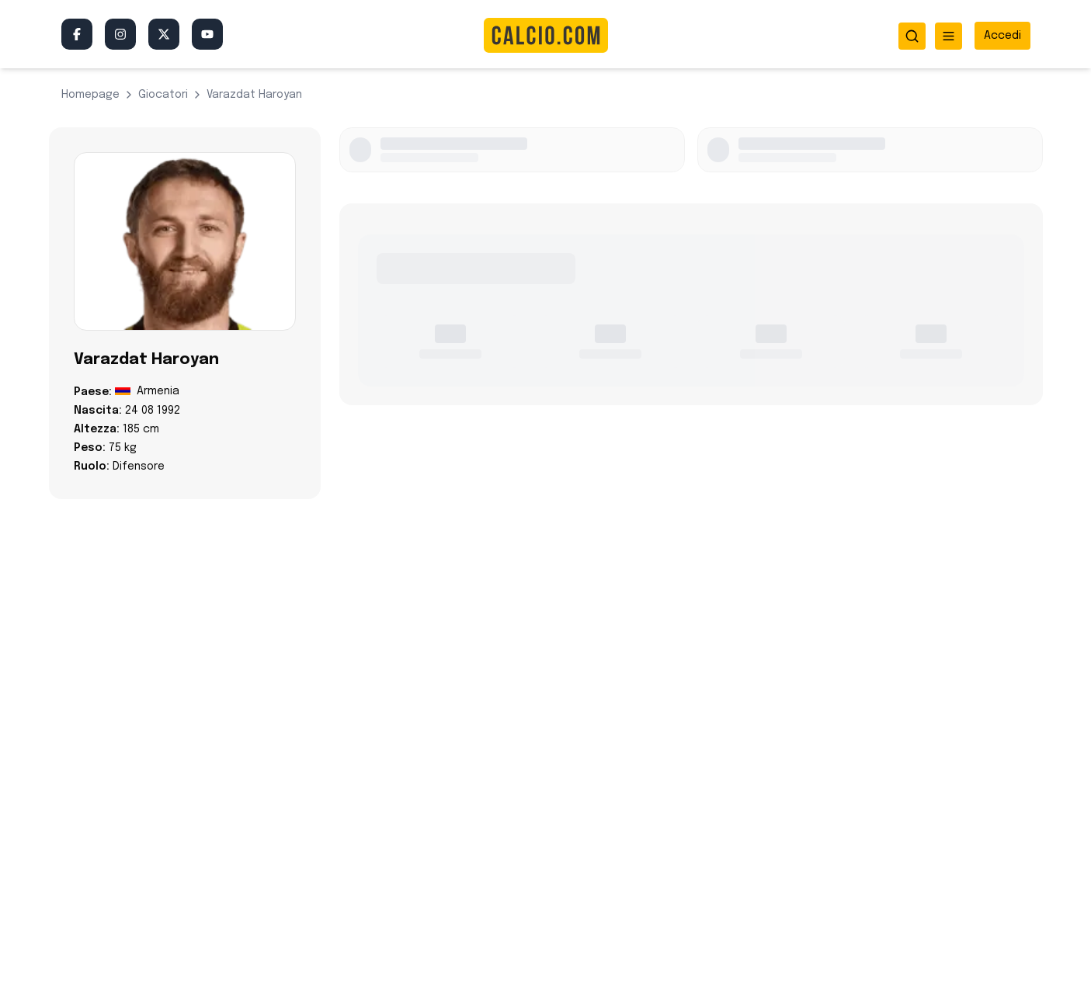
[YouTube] (207, 34)
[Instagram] (120, 34)
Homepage (90, 94)
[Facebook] (76, 34)
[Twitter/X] (163, 34)
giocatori (163, 94)
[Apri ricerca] (912, 36)
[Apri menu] (948, 36)
